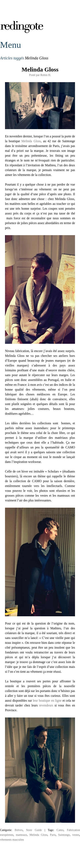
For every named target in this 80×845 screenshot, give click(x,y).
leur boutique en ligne (47, 700)
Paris (53, 834)
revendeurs (46, 705)
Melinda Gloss (40, 69)
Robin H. (45, 75)
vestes (75, 834)
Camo (60, 830)
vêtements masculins (12, 839)
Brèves (19, 830)
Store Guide (34, 830)
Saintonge (64, 834)
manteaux (21, 834)
